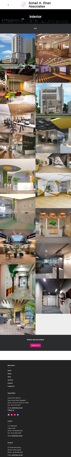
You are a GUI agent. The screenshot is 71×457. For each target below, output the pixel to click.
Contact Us (11, 386)
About (9, 373)
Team (9, 377)
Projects (10, 383)
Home (9, 370)
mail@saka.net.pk (17, 408)
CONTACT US (35, 345)
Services (10, 380)
